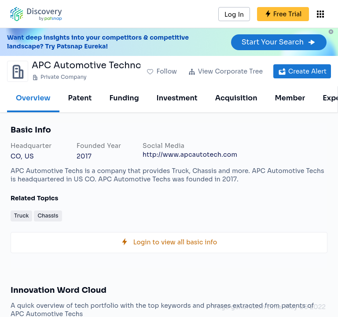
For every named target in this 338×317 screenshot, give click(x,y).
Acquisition (236, 98)
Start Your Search (279, 42)
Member (290, 98)
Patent (80, 98)
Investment (177, 98)
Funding (124, 98)
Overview (33, 98)
